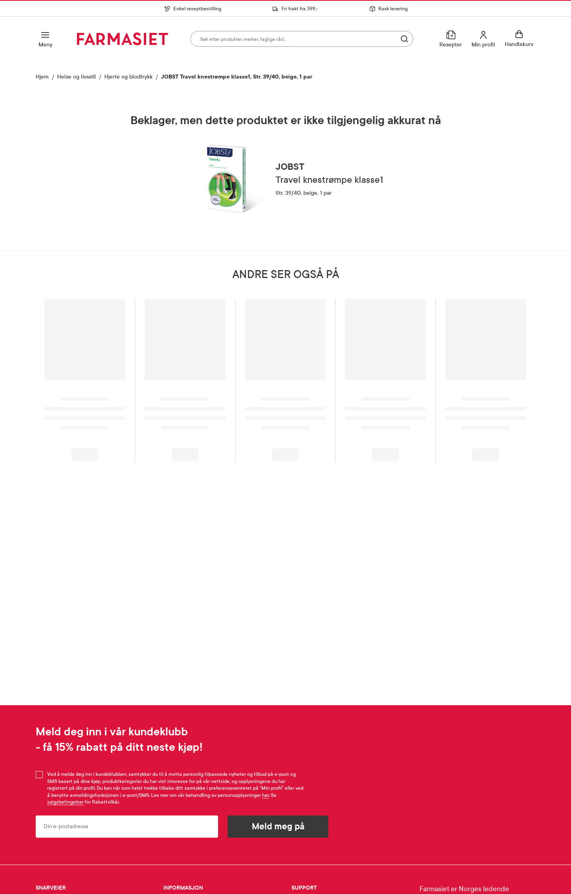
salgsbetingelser (65, 802)
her (265, 795)
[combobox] (301, 39)
